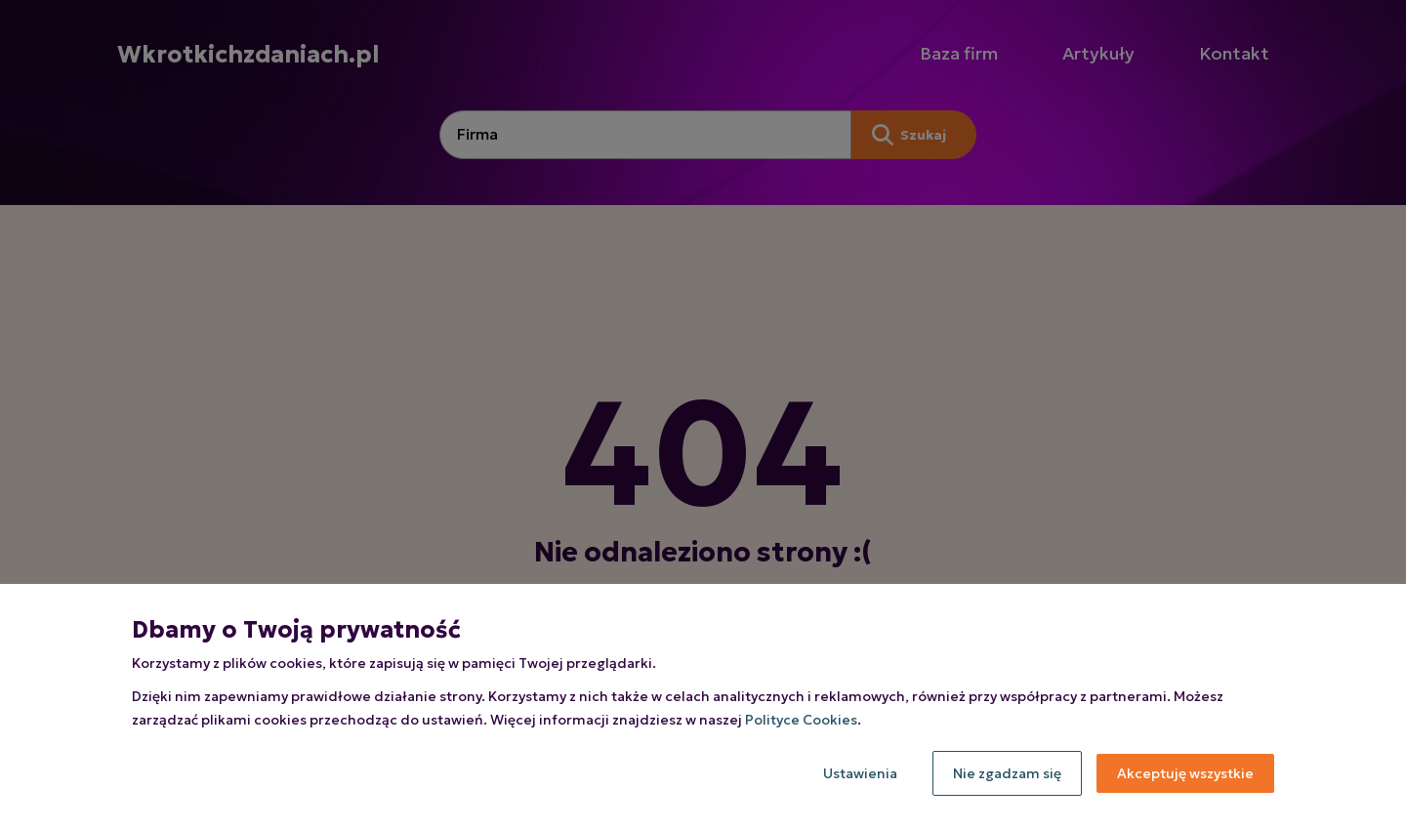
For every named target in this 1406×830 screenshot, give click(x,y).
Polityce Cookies (801, 719)
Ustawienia (860, 773)
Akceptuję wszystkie (1185, 773)
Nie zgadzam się (1007, 773)
